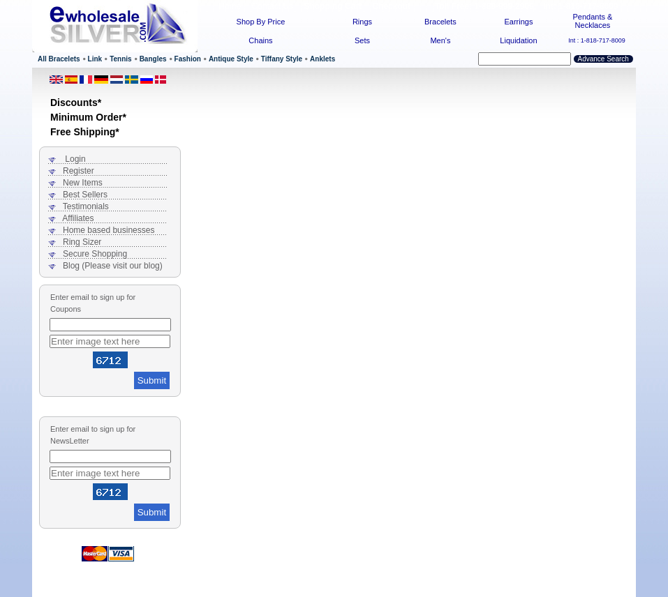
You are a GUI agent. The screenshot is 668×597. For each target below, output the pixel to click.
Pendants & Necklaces (593, 21)
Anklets (322, 59)
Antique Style (231, 59)
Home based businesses (108, 230)
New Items (83, 183)
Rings (362, 21)
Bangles (153, 59)
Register (78, 171)
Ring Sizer (82, 242)
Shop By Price (261, 21)
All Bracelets (59, 59)
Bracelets (440, 21)
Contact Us (272, 6)
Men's (440, 40)
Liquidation (518, 40)
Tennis (120, 59)
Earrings (518, 21)
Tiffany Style (281, 59)
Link (95, 59)
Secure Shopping (95, 254)
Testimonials (86, 206)
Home (229, 6)
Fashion (188, 59)
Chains (260, 40)
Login (75, 159)
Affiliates (78, 218)
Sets (362, 40)
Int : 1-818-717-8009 (596, 40)
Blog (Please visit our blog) (113, 266)
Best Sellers (85, 194)
